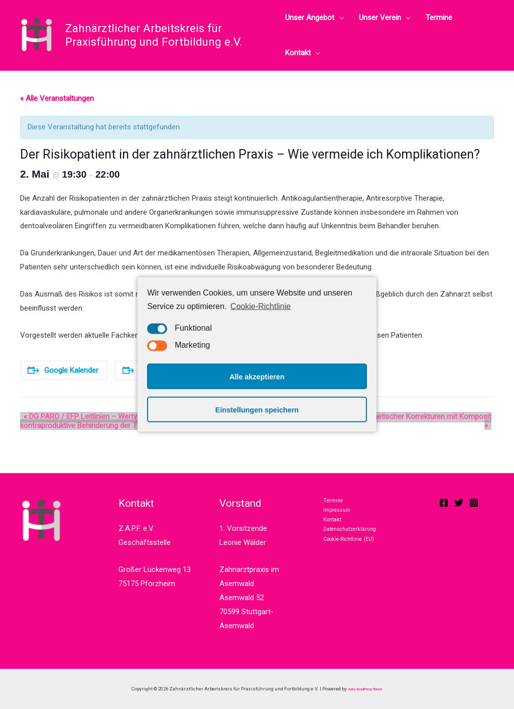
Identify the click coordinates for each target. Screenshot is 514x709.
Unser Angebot (309, 17)
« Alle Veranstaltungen (57, 98)
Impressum (338, 516)
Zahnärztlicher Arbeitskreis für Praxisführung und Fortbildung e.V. (153, 35)
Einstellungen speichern (257, 409)
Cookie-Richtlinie (260, 306)
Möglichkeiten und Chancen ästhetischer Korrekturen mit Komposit (378, 416)
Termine (439, 17)
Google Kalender (63, 370)
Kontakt (298, 52)
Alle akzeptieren (257, 376)
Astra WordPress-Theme (365, 688)
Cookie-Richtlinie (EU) (355, 557)
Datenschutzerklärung (356, 543)
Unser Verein (380, 17)
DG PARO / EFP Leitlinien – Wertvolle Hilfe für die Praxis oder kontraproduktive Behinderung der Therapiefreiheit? (123, 421)
